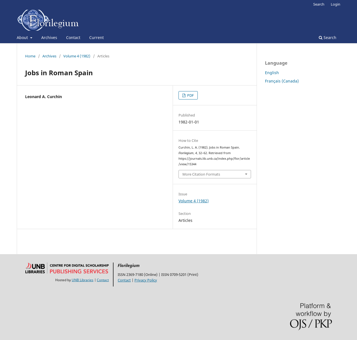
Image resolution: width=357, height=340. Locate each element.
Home (30, 56)
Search (327, 37)
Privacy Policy (145, 280)
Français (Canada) (282, 81)
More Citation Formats (201, 174)
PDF (190, 95)
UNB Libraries (82, 280)
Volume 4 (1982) (76, 56)
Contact (73, 37)
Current (96, 37)
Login (335, 4)
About (23, 37)
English (272, 72)
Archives (49, 37)
